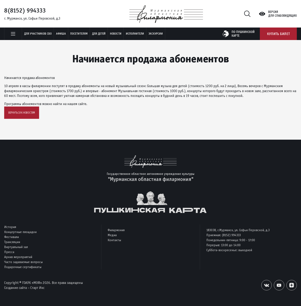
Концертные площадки (20, 232)
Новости (115, 33)
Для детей (99, 33)
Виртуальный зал (16, 247)
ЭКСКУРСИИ (155, 33)
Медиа (112, 235)
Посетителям (79, 33)
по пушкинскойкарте (243, 34)
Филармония (116, 230)
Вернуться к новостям (21, 112)
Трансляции (12, 242)
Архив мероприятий (18, 257)
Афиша (61, 33)
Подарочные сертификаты (22, 267)
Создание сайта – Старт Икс (24, 288)
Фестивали (11, 237)
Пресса (9, 252)
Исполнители (135, 33)
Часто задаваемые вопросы (23, 262)
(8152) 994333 (231, 235)
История (10, 227)
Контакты (114, 240)
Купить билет (278, 34)
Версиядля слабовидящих (282, 14)
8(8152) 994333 (25, 10)
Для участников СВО (38, 33)
